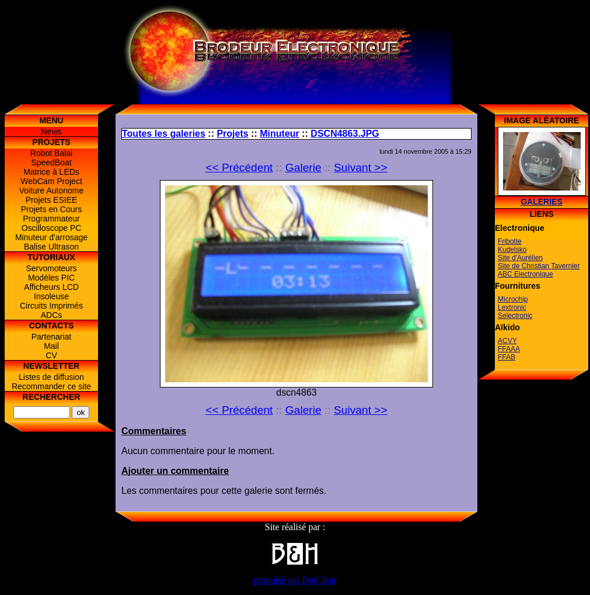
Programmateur (51, 218)
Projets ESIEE (52, 200)
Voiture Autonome (51, 190)
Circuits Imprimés (51, 305)
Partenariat (51, 336)
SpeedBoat (51, 162)
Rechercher (52, 397)
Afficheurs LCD (51, 287)
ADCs (51, 315)
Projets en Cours (51, 209)
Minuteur (279, 134)
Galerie (303, 167)
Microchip (513, 299)
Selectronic (515, 316)
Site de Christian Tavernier (539, 266)
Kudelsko (512, 249)
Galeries (542, 201)
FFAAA (509, 349)
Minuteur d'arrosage (51, 237)
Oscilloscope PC (52, 228)
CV (51, 355)
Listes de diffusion (51, 377)
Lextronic (512, 307)
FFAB (506, 357)
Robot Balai (51, 153)
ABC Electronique (525, 274)
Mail (51, 346)
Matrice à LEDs (51, 172)
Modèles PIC (51, 277)
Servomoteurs (51, 268)
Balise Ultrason (51, 246)
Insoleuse (51, 296)
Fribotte (510, 241)
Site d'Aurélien (520, 258)
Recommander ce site (51, 386)
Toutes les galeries (163, 134)
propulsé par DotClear (294, 580)
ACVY (507, 341)
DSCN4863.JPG (344, 134)
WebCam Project (51, 181)
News (51, 131)
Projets (232, 134)
